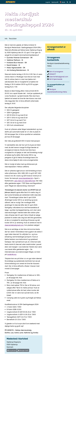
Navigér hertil (23, 350)
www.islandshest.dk (26, 178)
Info (6, 38)
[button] (62, 2)
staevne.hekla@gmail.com (14, 225)
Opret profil (54, 2)
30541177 (52, 74)
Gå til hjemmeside (55, 79)
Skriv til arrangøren (56, 71)
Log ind (47, 2)
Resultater (13, 38)
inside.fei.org (11, 254)
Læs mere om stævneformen (24, 181)
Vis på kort (12, 350)
